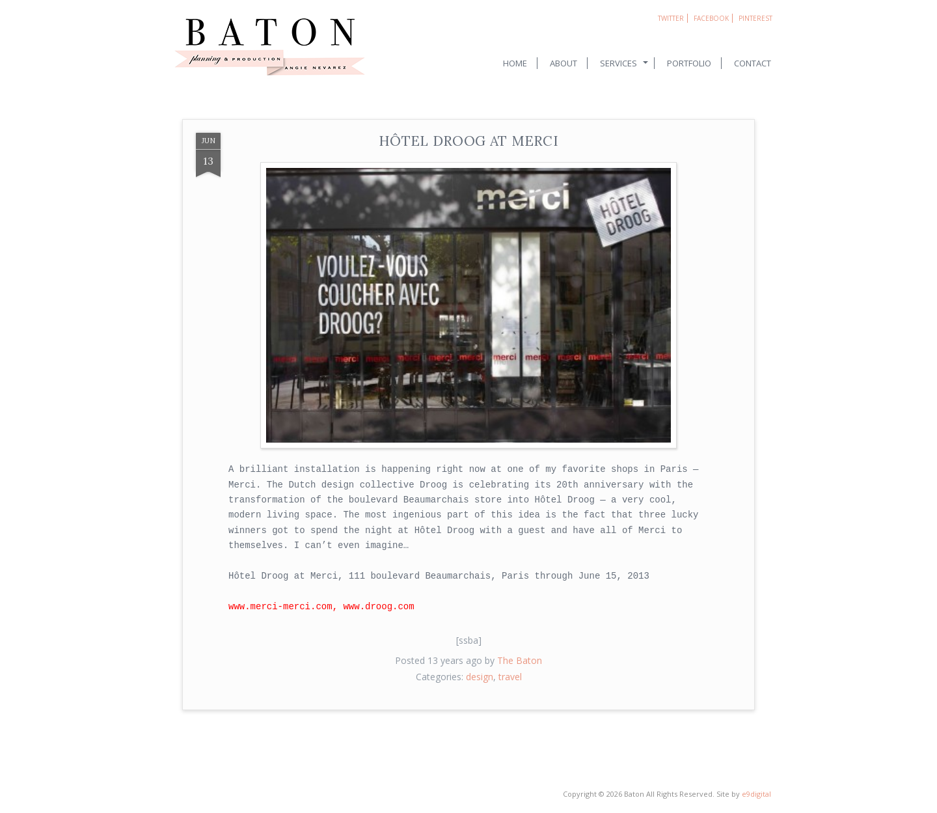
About (563, 63)
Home (515, 63)
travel (510, 676)
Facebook (711, 18)
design (479, 676)
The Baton (519, 660)
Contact (752, 63)
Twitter (671, 18)
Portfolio (689, 63)
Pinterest (755, 18)
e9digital (756, 794)
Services (618, 63)
